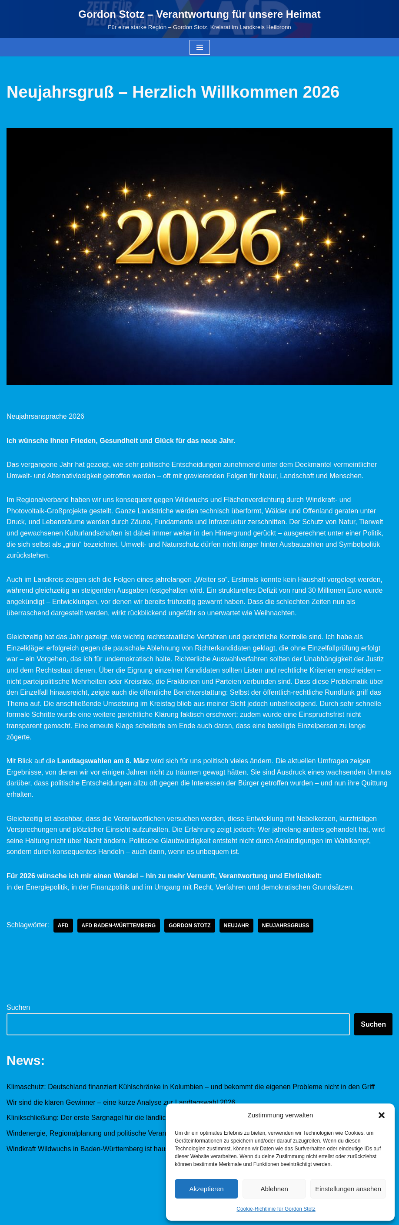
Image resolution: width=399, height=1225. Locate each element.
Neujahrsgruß (285, 926)
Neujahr (236, 926)
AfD (63, 926)
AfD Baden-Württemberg (119, 926)
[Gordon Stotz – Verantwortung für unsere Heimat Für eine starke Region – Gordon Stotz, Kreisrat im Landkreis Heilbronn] (199, 19)
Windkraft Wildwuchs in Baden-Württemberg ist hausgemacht (101, 1149)
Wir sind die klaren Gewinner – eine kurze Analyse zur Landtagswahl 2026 (121, 1102)
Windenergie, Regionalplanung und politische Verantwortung (100, 1133)
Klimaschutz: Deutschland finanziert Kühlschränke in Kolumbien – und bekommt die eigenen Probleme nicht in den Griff (191, 1086)
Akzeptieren (206, 1188)
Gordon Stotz (189, 926)
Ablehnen (274, 1188)
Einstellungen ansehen (348, 1188)
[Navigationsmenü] (200, 47)
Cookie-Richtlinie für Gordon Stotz (275, 1209)
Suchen (18, 1007)
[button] (381, 1115)
